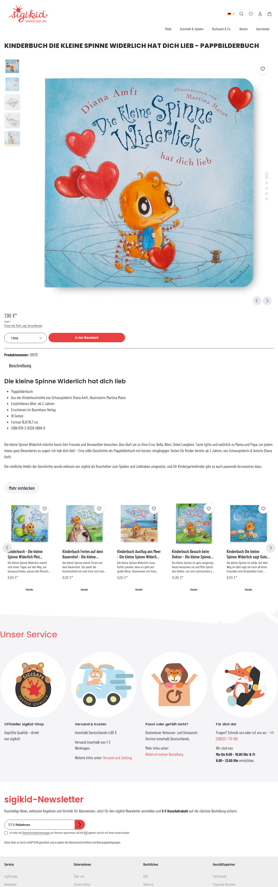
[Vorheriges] (7, 383)
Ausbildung (80, 757)
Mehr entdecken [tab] (22, 324)
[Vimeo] (91, 815)
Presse (78, 765)
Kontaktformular (33, 857)
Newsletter (10, 724)
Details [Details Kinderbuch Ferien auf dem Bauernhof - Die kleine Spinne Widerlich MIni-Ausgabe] (84, 425)
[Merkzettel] (251, 14)
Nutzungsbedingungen (108, 682)
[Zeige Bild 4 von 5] (151, 135)
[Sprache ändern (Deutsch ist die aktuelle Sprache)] (231, 14)
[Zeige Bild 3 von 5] (151, 130)
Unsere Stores (82, 724)
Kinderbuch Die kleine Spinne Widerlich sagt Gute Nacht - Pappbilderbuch (247, 390)
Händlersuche (12, 781)
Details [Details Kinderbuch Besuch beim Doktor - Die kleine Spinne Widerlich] (193, 425)
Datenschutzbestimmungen (36, 672)
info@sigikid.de (16, 824)
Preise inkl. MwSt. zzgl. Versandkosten (185, 72)
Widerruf (148, 724)
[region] (81, 124)
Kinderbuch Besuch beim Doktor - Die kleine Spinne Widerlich (191, 390)
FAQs (7, 740)
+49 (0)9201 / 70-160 (20, 834)
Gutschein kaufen (14, 765)
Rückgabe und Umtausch (19, 757)
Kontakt (8, 789)
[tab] (20, 201)
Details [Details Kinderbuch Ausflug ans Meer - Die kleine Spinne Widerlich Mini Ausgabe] (139, 425)
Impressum (150, 757)
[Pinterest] (98, 815)
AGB (86, 672)
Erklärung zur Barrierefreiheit (160, 748)
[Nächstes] (270, 383)
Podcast (78, 732)
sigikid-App (10, 716)
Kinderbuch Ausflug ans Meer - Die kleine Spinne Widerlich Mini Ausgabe (139, 390)
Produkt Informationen (17, 773)
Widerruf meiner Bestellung (164, 590)
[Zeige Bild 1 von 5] (151, 117)
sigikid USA (219, 732)
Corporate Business (224, 724)
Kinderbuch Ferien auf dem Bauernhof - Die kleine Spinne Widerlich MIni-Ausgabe (82, 390)
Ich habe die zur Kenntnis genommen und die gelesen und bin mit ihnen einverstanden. (69, 672)
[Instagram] (105, 815)
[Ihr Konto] (260, 14)
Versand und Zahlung (117, 593)
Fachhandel (219, 716)
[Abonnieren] (80, 664)
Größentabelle (12, 732)
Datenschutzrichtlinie (80, 682)
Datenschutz (150, 732)
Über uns (79, 716)
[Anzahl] (187, 85)
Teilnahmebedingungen (157, 740)
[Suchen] (241, 14)
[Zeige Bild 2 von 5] (151, 125)
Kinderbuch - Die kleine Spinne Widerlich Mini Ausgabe (25, 390)
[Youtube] (84, 815)
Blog (76, 740)
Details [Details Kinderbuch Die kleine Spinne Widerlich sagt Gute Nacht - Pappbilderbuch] (248, 425)
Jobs (77, 748)
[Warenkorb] (269, 14)
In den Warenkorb (242, 84)
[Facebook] (77, 815)
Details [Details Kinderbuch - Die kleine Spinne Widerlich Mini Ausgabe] (29, 425)
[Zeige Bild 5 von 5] (151, 141)
